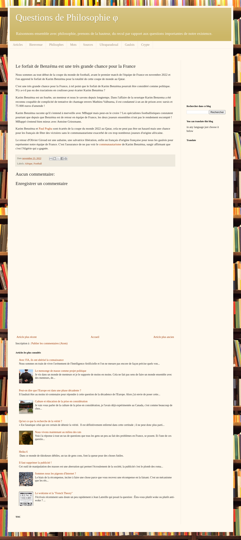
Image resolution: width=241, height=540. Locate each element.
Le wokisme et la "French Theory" (54, 493)
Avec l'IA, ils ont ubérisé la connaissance (41, 360)
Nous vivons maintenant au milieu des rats (58, 432)
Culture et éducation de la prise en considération (61, 401)
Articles (18, 44)
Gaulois (129, 44)
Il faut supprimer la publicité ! (35, 462)
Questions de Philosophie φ (67, 17)
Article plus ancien (163, 337)
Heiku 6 (23, 451)
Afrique (28, 163)
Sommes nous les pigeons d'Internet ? (55, 473)
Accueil (95, 337)
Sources (88, 44)
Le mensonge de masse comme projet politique (60, 370)
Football (38, 163)
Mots (73, 44)
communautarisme (110, 144)
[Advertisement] (95, 302)
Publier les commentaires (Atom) (49, 343)
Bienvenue (36, 44)
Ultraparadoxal (109, 44)
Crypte (145, 44)
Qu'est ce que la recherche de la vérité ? (40, 421)
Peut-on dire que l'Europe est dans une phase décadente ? (50, 390)
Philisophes (56, 44)
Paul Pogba (45, 128)
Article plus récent (27, 337)
